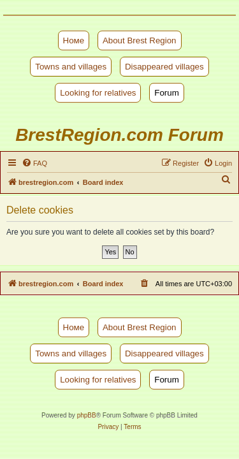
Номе (74, 40)
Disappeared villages (164, 66)
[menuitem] (34, 163)
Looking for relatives (98, 93)
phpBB (86, 415)
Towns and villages (70, 66)
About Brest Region (140, 40)
